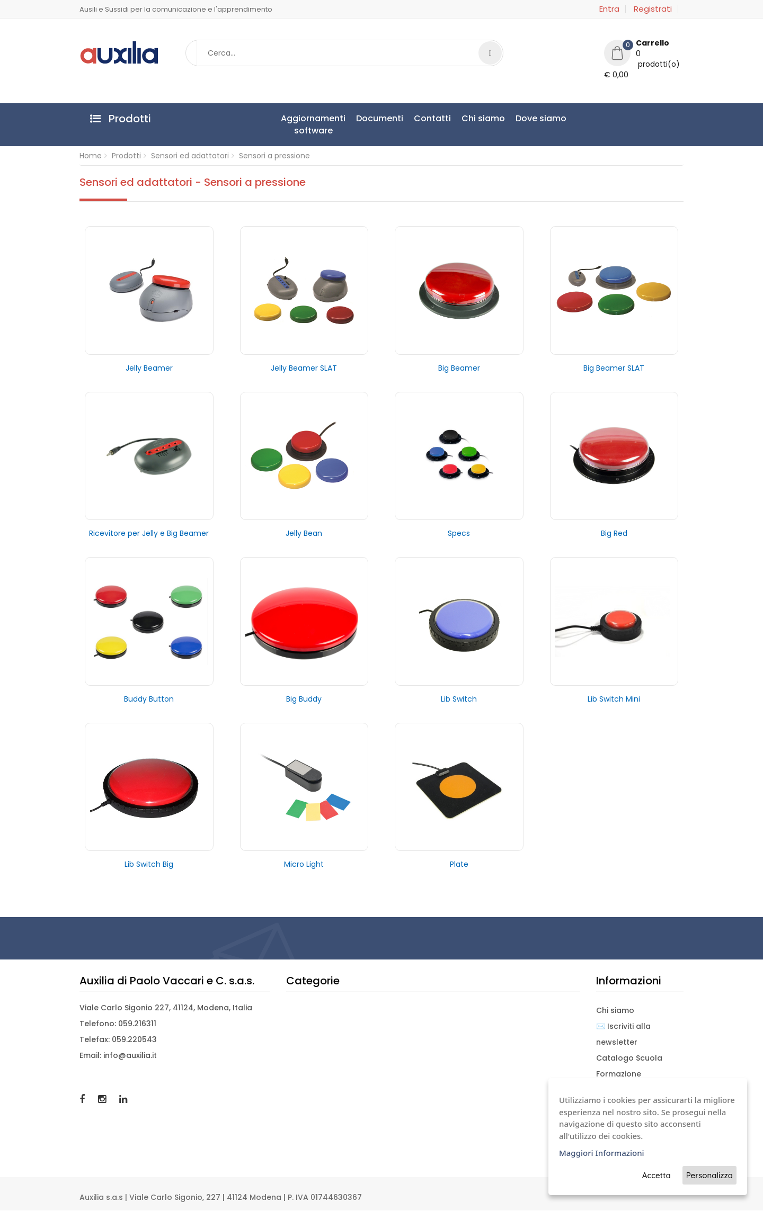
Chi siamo (483, 118)
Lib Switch (459, 699)
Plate (459, 864)
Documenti (379, 118)
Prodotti (126, 156)
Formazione (618, 1074)
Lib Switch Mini (614, 699)
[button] (644, 61)
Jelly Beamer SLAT (304, 368)
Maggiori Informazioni (601, 1152)
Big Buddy (304, 699)
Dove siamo (541, 118)
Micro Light (304, 864)
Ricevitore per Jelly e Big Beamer (149, 533)
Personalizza (709, 1175)
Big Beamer (459, 368)
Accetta (656, 1175)
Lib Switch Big (149, 864)
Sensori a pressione (274, 156)
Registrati (653, 9)
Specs (459, 533)
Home (90, 156)
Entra (609, 9)
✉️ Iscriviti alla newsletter (623, 1034)
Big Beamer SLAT (613, 368)
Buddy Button (149, 699)
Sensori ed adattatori (190, 156)
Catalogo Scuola (629, 1058)
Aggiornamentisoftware (313, 124)
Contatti (432, 118)
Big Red (614, 533)
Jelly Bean (304, 533)
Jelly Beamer (149, 368)
